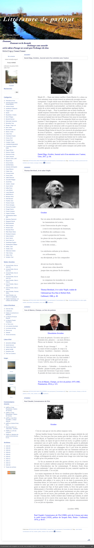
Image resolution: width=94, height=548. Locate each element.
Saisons (11, 384)
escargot (36, 162)
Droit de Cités (9, 308)
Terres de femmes (11, 334)
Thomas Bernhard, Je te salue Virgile (37, 170)
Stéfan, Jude (9, 246)
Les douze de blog (11, 328)
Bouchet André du (10, 129)
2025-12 (8, 458)
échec (28, 393)
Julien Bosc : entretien (12, 428)
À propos (11, 85)
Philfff (7, 430)
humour (41, 162)
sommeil (51, 531)
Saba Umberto (10, 236)
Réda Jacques (10, 225)
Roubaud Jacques (11, 234)
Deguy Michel (9, 150)
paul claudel (79, 529)
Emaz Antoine (9, 163)
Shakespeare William (11, 244)
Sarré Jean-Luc (10, 240)
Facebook (47, 162)
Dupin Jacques (10, 156)
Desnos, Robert (10, 152)
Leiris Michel (9, 190)
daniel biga (71, 160)
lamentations (36, 302)
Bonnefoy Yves (10, 123)
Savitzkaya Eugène (11, 242)
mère (43, 302)
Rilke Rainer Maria (11, 232)
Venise (11, 371)
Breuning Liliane (10, 427)
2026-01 (8, 456)
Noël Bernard (9, 198)
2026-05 (8, 448)
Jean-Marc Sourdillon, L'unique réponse (11, 419)
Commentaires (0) (60, 160)
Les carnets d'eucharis (12, 326)
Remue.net (9, 330)
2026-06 (8, 446)
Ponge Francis (10, 209)
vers (39, 393)
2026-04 (8, 450)
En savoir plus (81, 546)
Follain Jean (9, 171)
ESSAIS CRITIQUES (11, 167)
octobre (77, 160)
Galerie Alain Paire (11, 347)
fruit (47, 531)
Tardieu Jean (9, 248)
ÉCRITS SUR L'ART (11, 158)
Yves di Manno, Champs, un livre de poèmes (40, 310)
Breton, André (9, 131)
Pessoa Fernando (10, 207)
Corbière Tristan (10, 142)
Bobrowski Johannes (11, 121)
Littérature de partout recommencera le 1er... (12, 436)
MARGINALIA (9, 194)
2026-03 (8, 452)
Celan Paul (9, 134)
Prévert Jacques (10, 211)
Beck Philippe (9, 117)
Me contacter (11, 56)
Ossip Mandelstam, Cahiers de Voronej (11, 409)
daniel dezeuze (10, 345)
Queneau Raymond (11, 219)
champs (79, 391)
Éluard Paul (9, 160)
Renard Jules (9, 227)
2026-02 (8, 454)
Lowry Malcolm (10, 192)
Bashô (7, 112)
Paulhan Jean (9, 200)
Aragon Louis (9, 110)
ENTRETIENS (10, 165)
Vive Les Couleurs (11, 353)
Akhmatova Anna (10, 100)
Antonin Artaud (10, 106)
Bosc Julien (9, 127)
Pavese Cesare (10, 203)
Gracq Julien (9, 175)
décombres (29, 302)
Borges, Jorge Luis (11, 125)
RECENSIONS (10, 223)
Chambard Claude (11, 136)
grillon (39, 531)
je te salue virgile (82, 300)
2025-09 (8, 465)
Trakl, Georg (9, 253)
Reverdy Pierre (10, 229)
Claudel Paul (9, 140)
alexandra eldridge (11, 343)
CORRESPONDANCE (12, 144)
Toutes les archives (11, 467)
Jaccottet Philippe (10, 179)
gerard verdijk (9, 349)
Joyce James (9, 186)
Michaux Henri (10, 196)
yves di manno (72, 391)
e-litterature (9, 311)
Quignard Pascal (10, 221)
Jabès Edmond (10, 177)
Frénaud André (10, 173)
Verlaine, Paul (9, 257)
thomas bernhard (73, 300)
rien (41, 302)
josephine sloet (10, 351)
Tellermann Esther (11, 251)
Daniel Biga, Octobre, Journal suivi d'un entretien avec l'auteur (46, 58)
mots (32, 393)
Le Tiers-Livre (9, 324)
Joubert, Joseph (10, 184)
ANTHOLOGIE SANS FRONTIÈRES (38, 160)
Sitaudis (8, 332)
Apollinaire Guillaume (11, 108)
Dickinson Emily (10, 154)
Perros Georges (10, 205)
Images (6, 358)
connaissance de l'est (28, 531)
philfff (7, 407)
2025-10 (8, 463)
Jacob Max (9, 182)
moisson (44, 531)
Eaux (11, 397)
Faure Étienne (9, 169)
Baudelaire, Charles (11, 115)
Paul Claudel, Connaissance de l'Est (37, 401)
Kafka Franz (9, 188)
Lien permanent (51, 160)
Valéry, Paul (9, 255)
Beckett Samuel (10, 119)
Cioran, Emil (9, 138)
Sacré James (9, 238)
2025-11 (8, 461)
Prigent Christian (10, 213)
